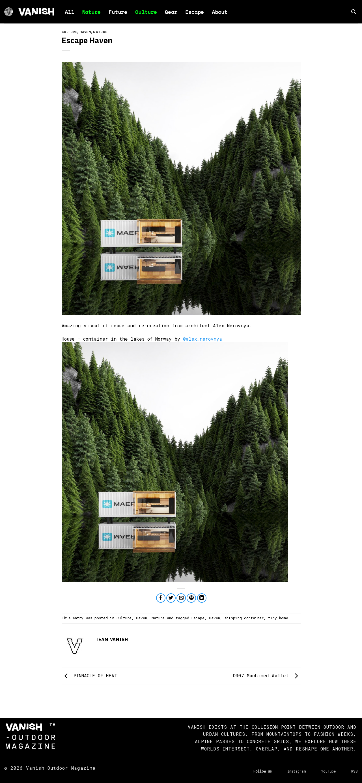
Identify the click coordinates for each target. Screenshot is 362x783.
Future (118, 12)
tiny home (278, 618)
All (69, 12)
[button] (353, 11)
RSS (354, 771)
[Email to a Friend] (181, 598)
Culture (146, 12)
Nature (91, 12)
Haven (85, 32)
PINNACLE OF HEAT (89, 675)
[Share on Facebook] (160, 598)
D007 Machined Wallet (267, 675)
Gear (171, 12)
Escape (194, 12)
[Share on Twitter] (171, 598)
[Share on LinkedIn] (201, 598)
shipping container (244, 618)
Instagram (296, 771)
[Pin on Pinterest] (191, 598)
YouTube (328, 771)
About (219, 12)
